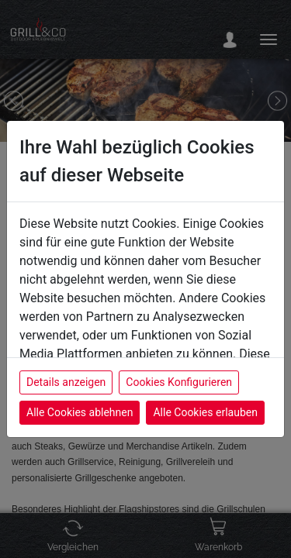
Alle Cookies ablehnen (79, 412)
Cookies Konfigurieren (179, 382)
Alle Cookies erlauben (205, 412)
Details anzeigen (66, 382)
